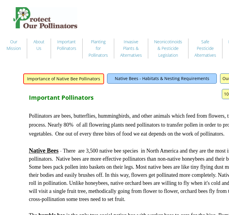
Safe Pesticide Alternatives (205, 48)
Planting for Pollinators (98, 48)
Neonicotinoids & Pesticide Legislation (168, 48)
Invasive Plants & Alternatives (131, 48)
